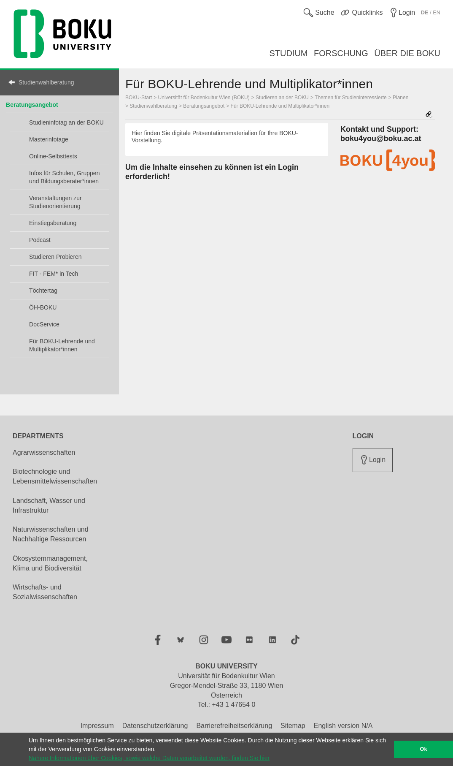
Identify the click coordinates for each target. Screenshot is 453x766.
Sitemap (292, 725)
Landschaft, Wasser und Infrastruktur (49, 505)
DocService (44, 324)
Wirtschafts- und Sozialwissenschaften (45, 592)
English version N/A (343, 725)
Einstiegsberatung (52, 223)
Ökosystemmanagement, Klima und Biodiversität (50, 563)
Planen (400, 98)
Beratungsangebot (32, 104)
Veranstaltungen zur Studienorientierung (55, 202)
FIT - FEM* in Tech (53, 273)
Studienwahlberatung (46, 82)
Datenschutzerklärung (155, 725)
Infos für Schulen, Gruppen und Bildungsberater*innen (64, 177)
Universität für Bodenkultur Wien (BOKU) (204, 98)
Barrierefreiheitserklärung (234, 725)
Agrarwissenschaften (44, 452)
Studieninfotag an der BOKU (66, 122)
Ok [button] (423, 749)
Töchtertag (43, 290)
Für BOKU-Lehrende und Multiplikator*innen (62, 345)
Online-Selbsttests (53, 156)
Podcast (40, 239)
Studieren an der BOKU (282, 98)
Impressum (97, 725)
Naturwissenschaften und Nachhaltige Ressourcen (51, 534)
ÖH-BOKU (43, 307)
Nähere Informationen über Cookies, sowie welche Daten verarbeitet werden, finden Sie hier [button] (149, 758)
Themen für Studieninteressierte (351, 98)
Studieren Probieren (55, 256)
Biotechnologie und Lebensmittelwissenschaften (55, 476)
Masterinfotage (48, 139)
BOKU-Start (138, 98)
